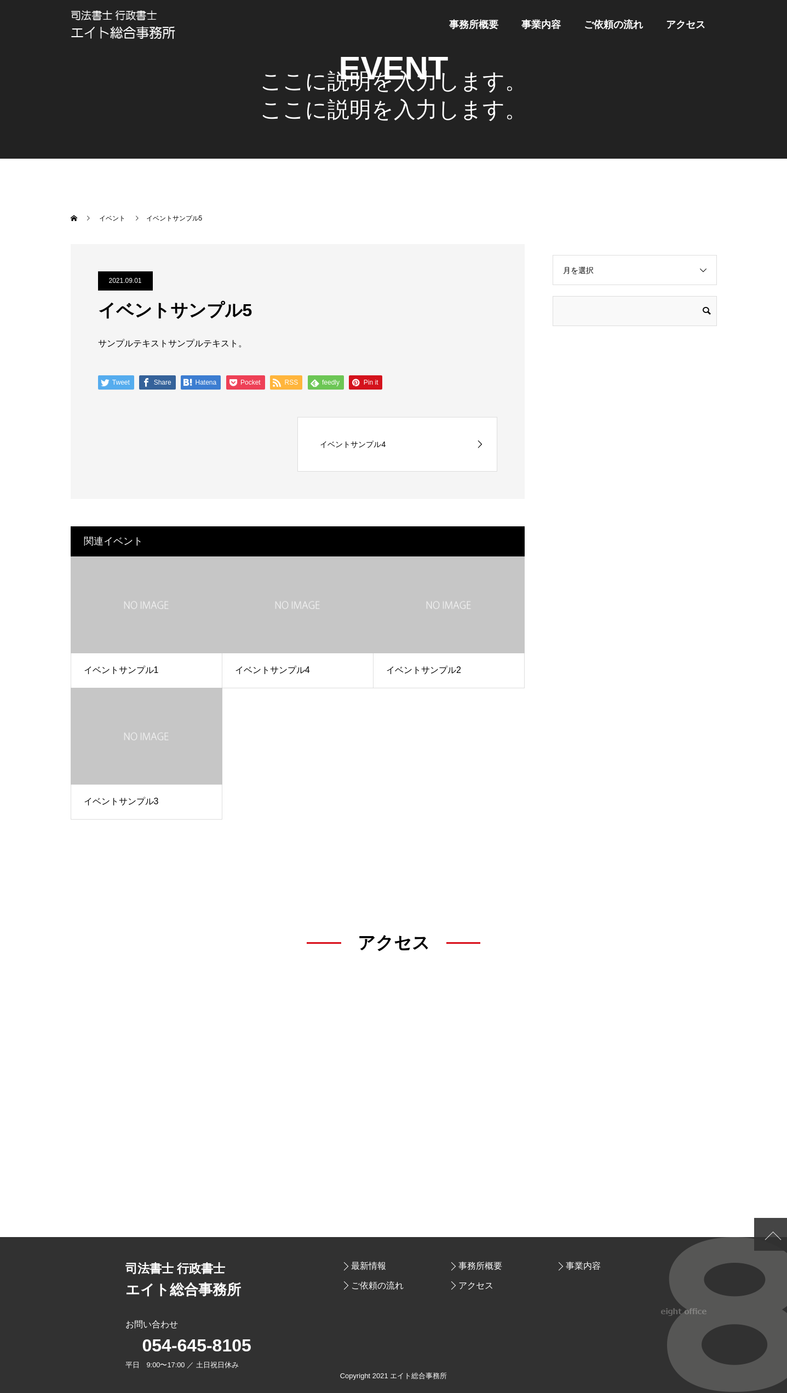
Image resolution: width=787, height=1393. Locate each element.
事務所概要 (473, 24)
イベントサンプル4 (272, 670)
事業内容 (541, 24)
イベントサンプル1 (121, 670)
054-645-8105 (196, 1345)
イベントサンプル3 (121, 801)
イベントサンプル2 (423, 670)
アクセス (685, 24)
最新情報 (368, 1265)
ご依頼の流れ (613, 24)
